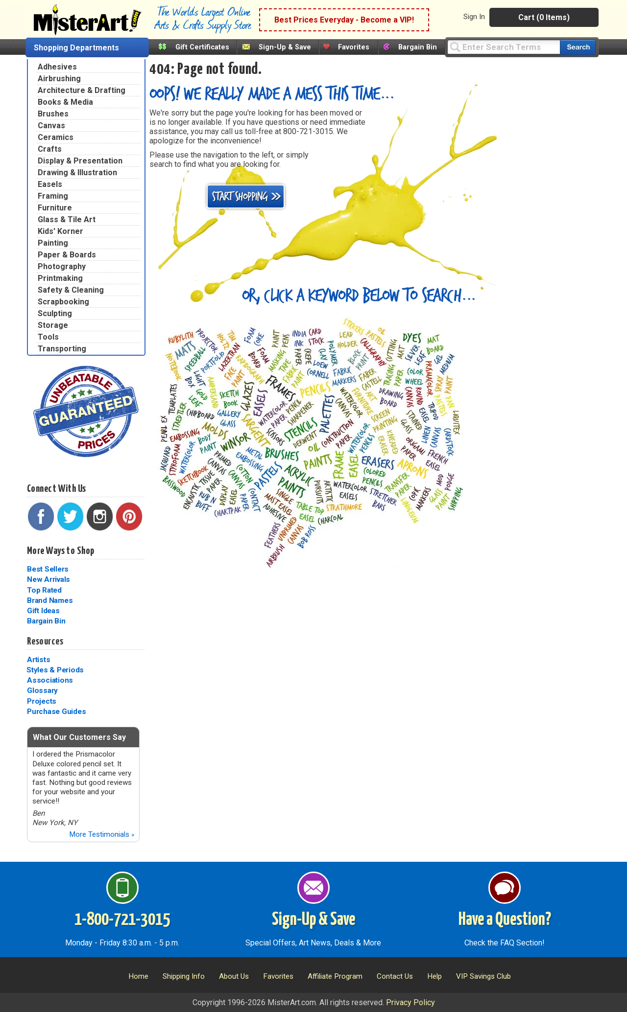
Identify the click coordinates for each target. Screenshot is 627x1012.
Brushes (53, 113)
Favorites (353, 47)
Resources (45, 641)
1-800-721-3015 (122, 920)
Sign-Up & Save (285, 47)
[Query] (503, 47)
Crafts (50, 149)
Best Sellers (48, 569)
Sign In (474, 16)
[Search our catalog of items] (578, 47)
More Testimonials (101, 834)
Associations (50, 680)
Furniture (55, 207)
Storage (53, 325)
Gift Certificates (202, 47)
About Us (234, 976)
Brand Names (49, 600)
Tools (48, 337)
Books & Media (65, 102)
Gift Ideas (43, 610)
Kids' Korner (60, 231)
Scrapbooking (63, 301)
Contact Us (395, 976)
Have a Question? (504, 920)
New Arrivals (48, 579)
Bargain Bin (417, 47)
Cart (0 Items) (544, 17)
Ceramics (55, 137)
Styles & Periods (55, 670)
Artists (38, 659)
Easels (50, 184)
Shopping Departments (76, 47)
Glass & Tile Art (67, 219)
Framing (53, 196)
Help (434, 976)
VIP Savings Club (483, 976)
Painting (53, 243)
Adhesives (57, 66)
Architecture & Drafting (81, 90)
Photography (62, 266)
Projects (41, 701)
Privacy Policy (410, 1002)
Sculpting (55, 313)
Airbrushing (59, 78)
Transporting (62, 348)
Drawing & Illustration (77, 172)
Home (138, 976)
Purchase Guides (56, 711)
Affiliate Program (335, 976)
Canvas (51, 125)
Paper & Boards (67, 254)
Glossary (42, 690)
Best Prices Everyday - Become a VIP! (344, 19)
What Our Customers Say (79, 737)
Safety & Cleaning (71, 290)
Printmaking (60, 278)
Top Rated (44, 590)
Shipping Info (184, 976)
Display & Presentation (80, 160)
